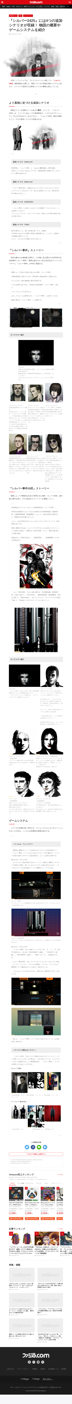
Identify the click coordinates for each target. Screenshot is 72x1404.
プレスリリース (28, 25)
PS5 (13, 6)
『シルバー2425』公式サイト (36, 1163)
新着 (3, 6)
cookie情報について (53, 1378)
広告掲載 (62, 1378)
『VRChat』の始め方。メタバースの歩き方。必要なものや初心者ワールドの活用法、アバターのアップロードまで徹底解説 (47, 1260)
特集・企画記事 (61, 6)
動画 (53, 6)
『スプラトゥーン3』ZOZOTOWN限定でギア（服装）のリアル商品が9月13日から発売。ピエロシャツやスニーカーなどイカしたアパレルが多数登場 (21, 1260)
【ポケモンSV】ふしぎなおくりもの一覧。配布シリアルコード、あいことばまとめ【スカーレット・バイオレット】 (21, 1295)
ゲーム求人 (40, 6)
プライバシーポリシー (24, 1378)
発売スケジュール (29, 6)
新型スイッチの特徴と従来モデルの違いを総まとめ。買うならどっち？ (21, 1344)
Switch (9, 6)
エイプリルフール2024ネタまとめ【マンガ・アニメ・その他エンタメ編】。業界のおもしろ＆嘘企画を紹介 (21, 1320)
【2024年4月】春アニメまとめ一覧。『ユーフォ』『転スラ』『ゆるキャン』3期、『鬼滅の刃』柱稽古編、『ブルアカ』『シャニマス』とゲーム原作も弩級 (50, 1346)
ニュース (48, 6)
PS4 (20, 25)
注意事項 (42, 1378)
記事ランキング (17, 1238)
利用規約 (35, 1378)
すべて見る (60, 1184)
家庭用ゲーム (13, 25)
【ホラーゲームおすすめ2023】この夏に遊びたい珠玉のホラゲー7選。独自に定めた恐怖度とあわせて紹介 (50, 1294)
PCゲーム (19, 6)
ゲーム (12, 1192)
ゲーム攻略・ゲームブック (25, 1192)
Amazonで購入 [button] (16, 1228)
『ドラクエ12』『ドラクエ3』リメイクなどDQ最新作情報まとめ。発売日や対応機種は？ (50, 1320)
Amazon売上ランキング (21, 1184)
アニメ (46, 1192)
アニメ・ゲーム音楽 (57, 1192)
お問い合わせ (12, 1378)
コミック (38, 1192)
